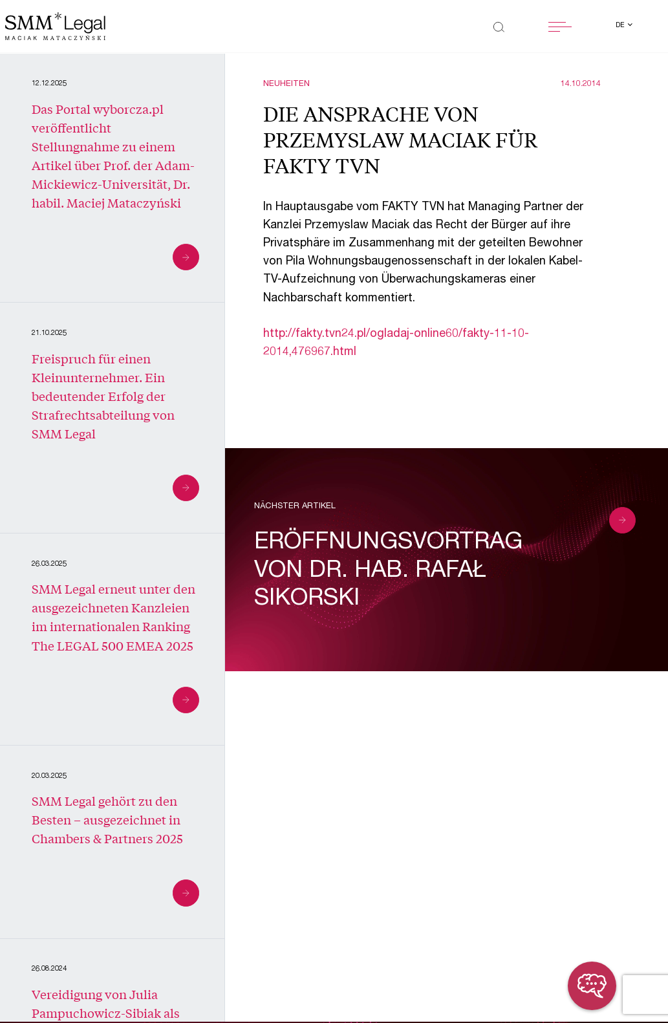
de (621, 26)
